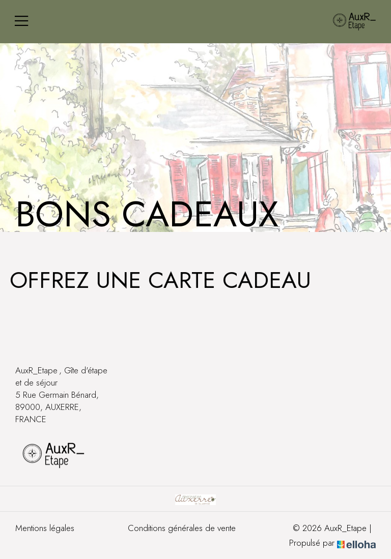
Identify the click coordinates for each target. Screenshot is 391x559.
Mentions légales (44, 528)
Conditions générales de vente (182, 528)
